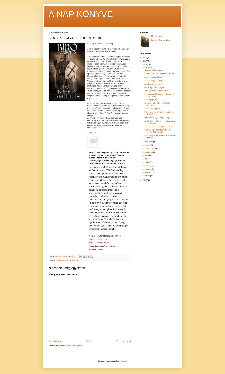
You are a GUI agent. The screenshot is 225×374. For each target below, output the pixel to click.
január (147, 176)
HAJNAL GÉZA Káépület (154, 70)
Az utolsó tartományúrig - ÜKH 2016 (102, 246)
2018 (145, 58)
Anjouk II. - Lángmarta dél (99, 243)
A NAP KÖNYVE (81, 14)
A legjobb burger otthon (153, 84)
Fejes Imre (158, 36)
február (148, 172)
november (149, 142)
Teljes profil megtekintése (161, 40)
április (147, 166)
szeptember (149, 149)
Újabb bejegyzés (55, 341)
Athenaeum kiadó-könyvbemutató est (158, 127)
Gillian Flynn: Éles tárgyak (154, 88)
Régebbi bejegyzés (123, 341)
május (147, 162)
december (149, 67)
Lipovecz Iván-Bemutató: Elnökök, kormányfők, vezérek (157, 131)
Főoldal (89, 341)
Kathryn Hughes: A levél (153, 81)
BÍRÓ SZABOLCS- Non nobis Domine (159, 74)
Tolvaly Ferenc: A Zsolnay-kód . (156, 91)
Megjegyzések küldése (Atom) (70, 345)
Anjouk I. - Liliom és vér (98, 239)
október (148, 145)
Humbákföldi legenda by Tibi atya (157, 118)
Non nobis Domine (96, 249)
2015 (145, 180)
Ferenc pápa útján (151, 100)
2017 (145, 61)
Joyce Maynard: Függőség (154, 77)
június (147, 159)
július (147, 155)
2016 (145, 64)
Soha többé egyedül (152, 109)
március (148, 169)
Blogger (124, 361)
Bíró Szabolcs (61, 260)
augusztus (149, 152)
